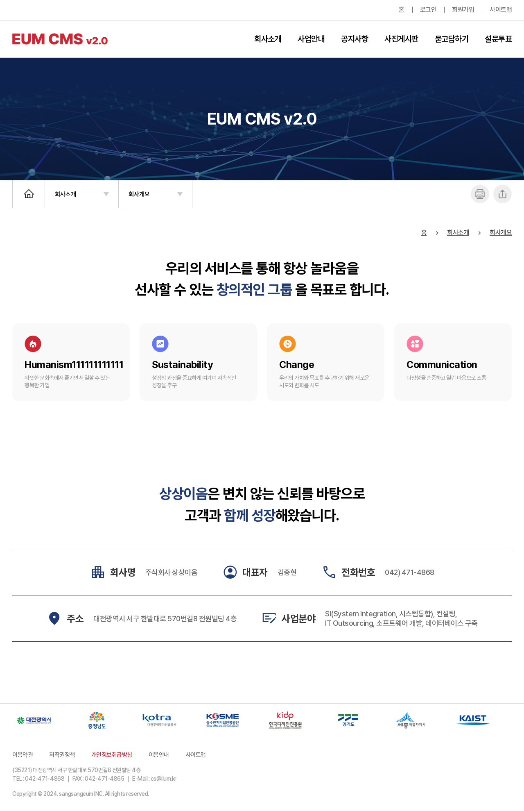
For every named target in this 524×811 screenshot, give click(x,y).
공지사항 (354, 39)
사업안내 (311, 39)
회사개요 (139, 194)
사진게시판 (401, 39)
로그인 (428, 10)
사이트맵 (501, 10)
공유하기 (502, 194)
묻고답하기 (452, 39)
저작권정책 (62, 755)
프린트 (480, 194)
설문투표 (498, 39)
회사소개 (267, 39)
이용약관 (22, 755)
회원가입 (463, 10)
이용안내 (159, 755)
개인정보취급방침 (111, 755)
